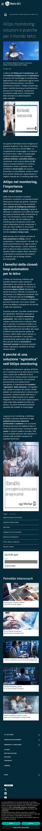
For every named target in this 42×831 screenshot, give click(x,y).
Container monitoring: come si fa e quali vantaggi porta (20, 660)
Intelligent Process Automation (12, 532)
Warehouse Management (11, 537)
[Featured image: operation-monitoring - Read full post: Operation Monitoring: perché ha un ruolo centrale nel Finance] (21, 676)
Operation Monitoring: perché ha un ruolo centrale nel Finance (14, 688)
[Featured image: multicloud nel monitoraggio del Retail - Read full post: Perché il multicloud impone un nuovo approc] (21, 705)
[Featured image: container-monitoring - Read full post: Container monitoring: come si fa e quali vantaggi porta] (21, 650)
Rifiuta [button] (11, 823)
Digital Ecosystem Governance (12, 518)
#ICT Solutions (7, 63)
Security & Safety (8, 547)
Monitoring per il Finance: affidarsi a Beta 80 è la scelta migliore (14, 603)
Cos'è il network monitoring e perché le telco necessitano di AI (14, 632)
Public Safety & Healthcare (11, 542)
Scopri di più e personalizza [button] (21, 827)
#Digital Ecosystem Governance (22, 63)
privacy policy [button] (29, 804)
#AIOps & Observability (10, 65)
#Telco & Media (22, 65)
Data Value (6, 527)
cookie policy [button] (4, 810)
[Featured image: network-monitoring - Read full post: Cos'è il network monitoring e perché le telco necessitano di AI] (21, 621)
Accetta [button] (31, 823)
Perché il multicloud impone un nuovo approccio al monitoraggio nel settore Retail (17, 716)
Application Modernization (11, 522)
